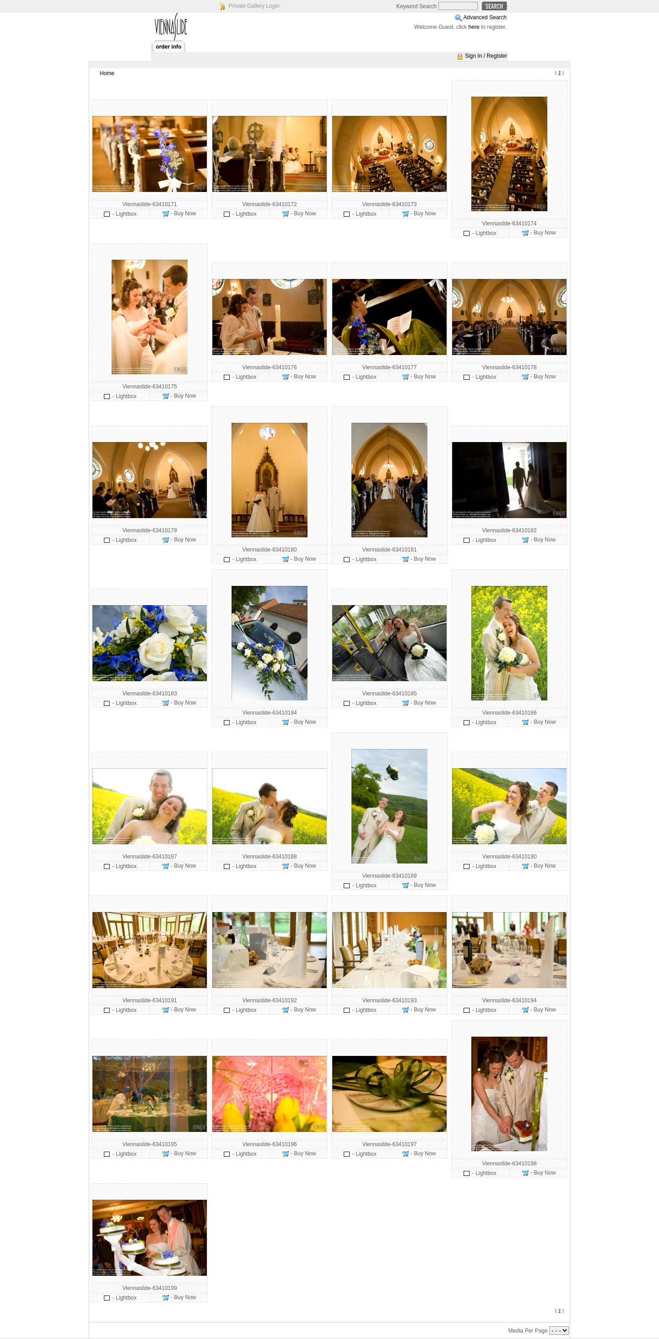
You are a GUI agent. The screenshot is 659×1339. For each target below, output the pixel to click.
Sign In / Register (486, 56)
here (474, 27)
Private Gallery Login (253, 6)
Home (107, 73)
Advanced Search (485, 17)
